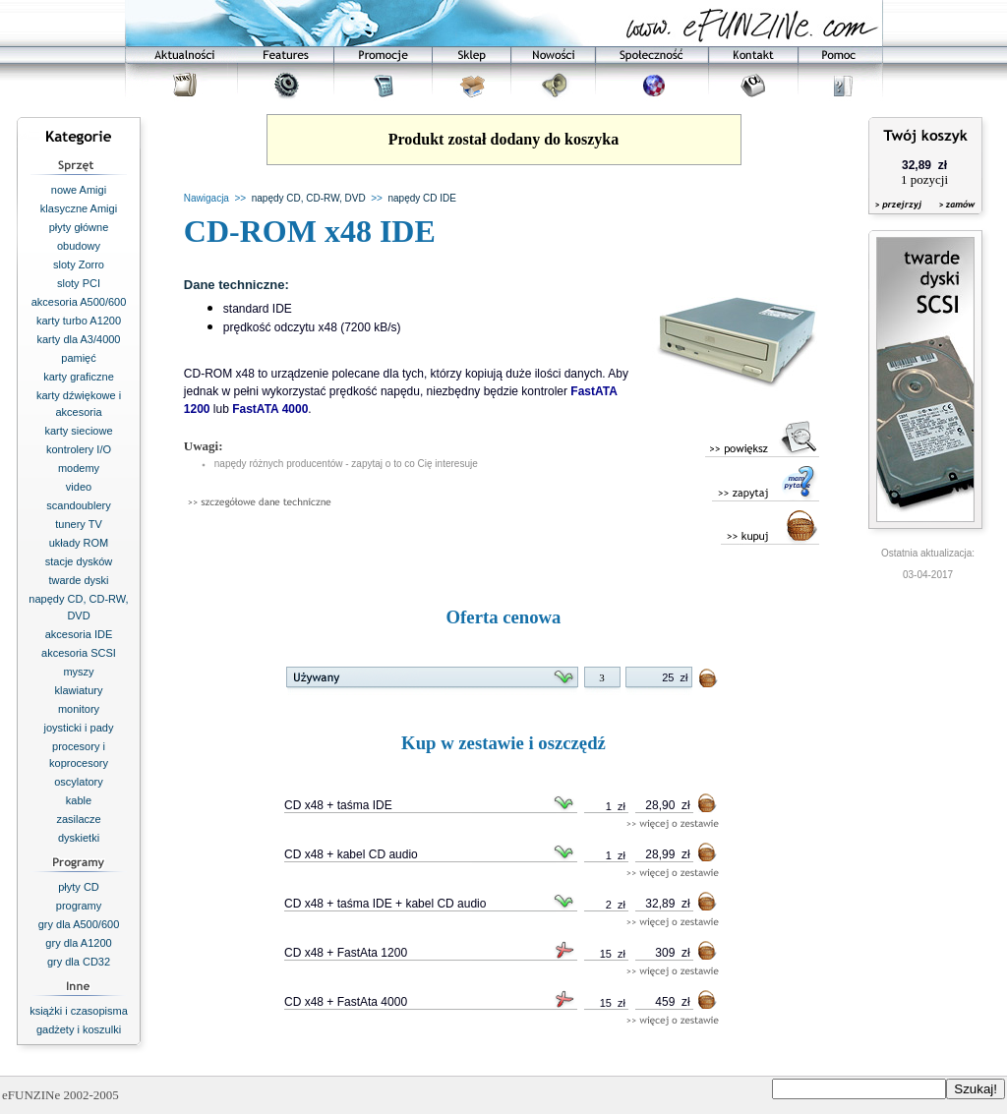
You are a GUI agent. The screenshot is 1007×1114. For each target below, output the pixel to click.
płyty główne (79, 227)
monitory (78, 709)
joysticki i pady (79, 727)
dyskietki (78, 838)
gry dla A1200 (78, 943)
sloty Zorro (78, 264)
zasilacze (78, 819)
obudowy (78, 246)
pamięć (78, 358)
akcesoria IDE (78, 634)
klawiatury (79, 690)
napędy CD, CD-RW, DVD (309, 198)
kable (78, 800)
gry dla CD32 (78, 961)
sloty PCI (78, 283)
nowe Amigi (78, 190)
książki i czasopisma (79, 1011)
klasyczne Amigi (78, 208)
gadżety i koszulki (78, 1029)
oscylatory (78, 782)
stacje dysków (78, 561)
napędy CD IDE (422, 198)
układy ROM (79, 543)
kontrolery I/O (78, 449)
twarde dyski (78, 580)
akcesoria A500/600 (79, 302)
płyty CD (78, 887)
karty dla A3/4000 (78, 339)
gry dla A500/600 (79, 924)
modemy (78, 468)
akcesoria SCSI (78, 653)
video (78, 487)
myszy (78, 671)
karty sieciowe (78, 431)
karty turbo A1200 (78, 320)
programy (78, 905)
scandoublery (78, 505)
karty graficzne (78, 376)
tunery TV (78, 524)
